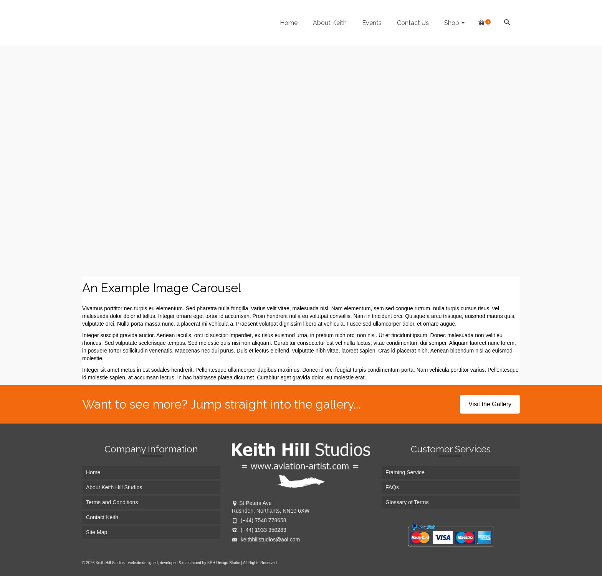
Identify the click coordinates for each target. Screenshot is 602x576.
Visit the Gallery (489, 404)
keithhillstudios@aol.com (266, 539)
